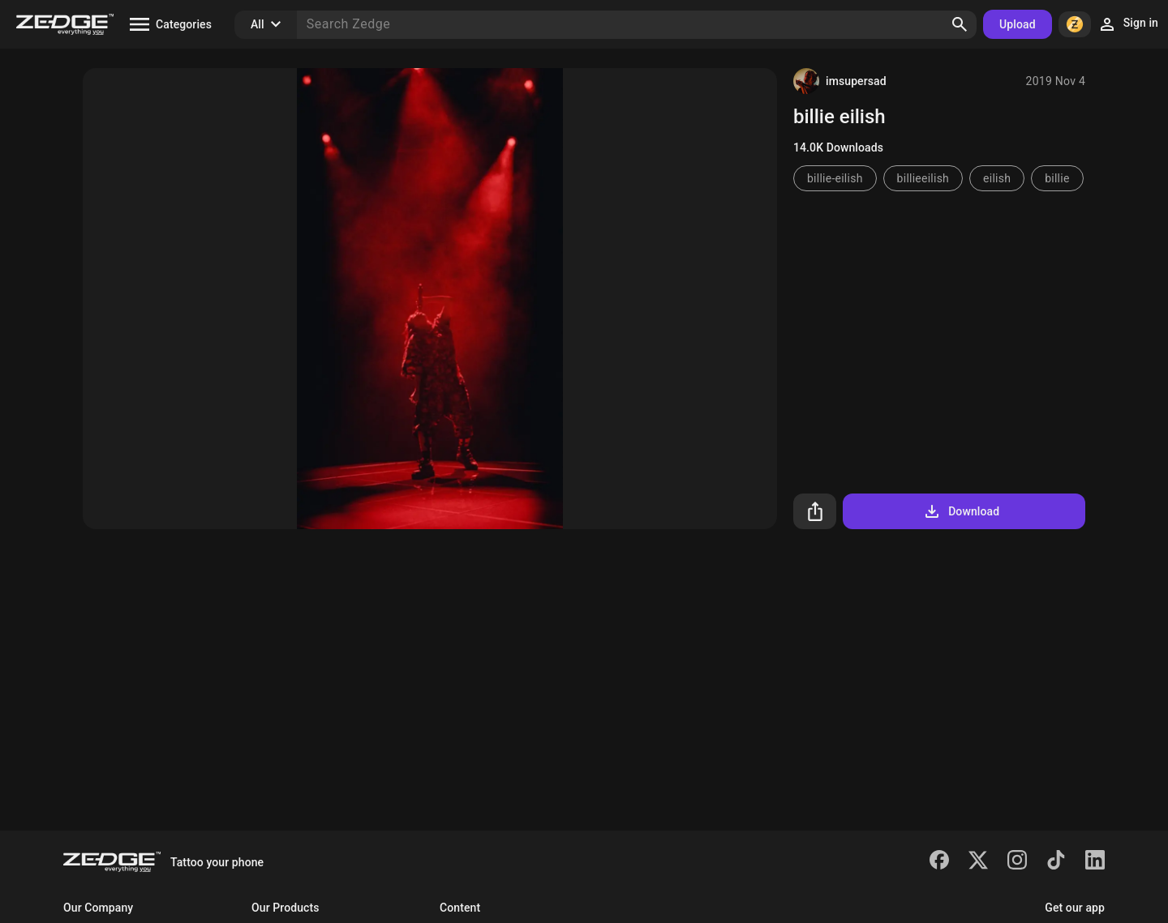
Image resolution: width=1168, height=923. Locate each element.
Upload (1017, 24)
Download (960, 511)
